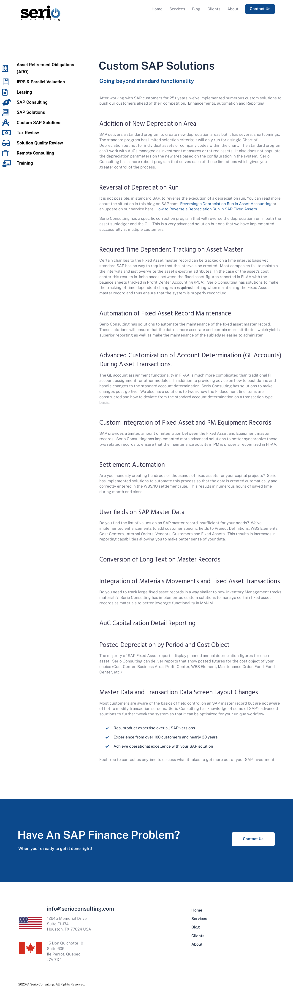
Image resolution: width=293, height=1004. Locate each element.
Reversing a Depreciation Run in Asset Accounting (226, 203)
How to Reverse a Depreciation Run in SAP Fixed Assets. (206, 209)
